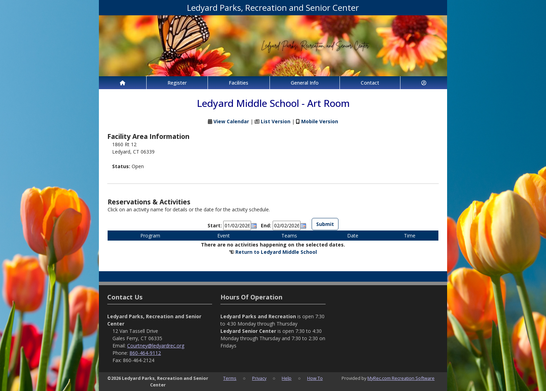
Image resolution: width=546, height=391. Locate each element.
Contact (370, 82)
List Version (275, 121)
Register (177, 82)
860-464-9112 (145, 353)
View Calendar (231, 121)
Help (286, 378)
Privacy (259, 378)
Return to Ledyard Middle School (276, 252)
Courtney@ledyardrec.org (155, 345)
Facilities (238, 82)
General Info (305, 82)
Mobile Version (319, 121)
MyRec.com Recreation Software (401, 378)
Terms (229, 378)
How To (315, 378)
